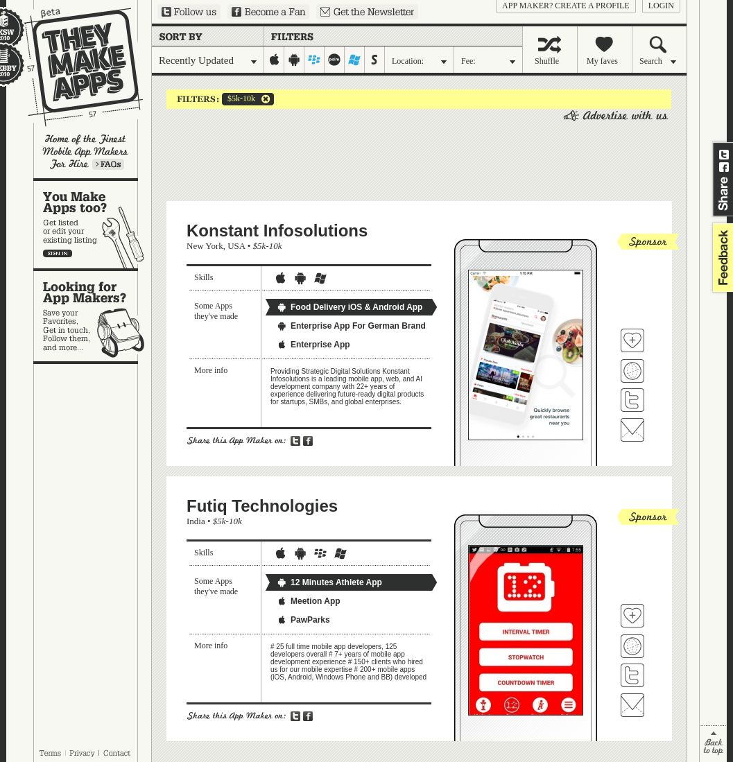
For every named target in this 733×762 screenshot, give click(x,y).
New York (205, 246)
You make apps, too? (92, 224)
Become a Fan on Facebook (268, 11)
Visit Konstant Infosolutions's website (632, 371)
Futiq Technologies (262, 505)
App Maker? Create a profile (566, 5)
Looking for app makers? (92, 316)
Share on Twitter (724, 154)
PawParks (303, 620)
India (196, 521)
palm (335, 59)
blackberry (314, 59)
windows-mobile (355, 59)
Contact (118, 753)
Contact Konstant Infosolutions (632, 430)
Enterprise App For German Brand (351, 326)
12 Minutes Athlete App (329, 582)
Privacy (82, 753)
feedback (721, 257)
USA (236, 246)
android (294, 59)
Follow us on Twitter (189, 11)
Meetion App (308, 601)
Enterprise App (313, 344)
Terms (50, 753)
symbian (375, 59)
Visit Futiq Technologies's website (632, 646)
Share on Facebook (724, 167)
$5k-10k (238, 99)
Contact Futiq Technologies (632, 705)
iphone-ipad (274, 59)
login (661, 5)
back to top (713, 743)
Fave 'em (632, 340)
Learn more (108, 164)
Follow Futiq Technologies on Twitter (632, 675)
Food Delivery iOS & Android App (349, 307)
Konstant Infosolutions (277, 230)
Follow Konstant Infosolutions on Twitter (632, 400)
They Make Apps (74, 67)
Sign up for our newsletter (367, 11)
